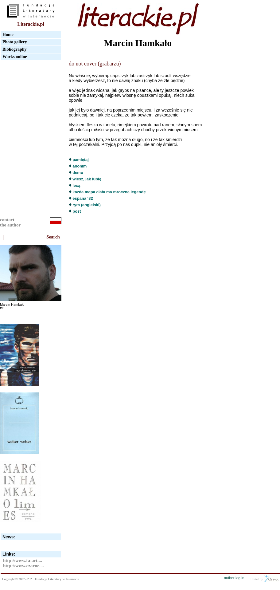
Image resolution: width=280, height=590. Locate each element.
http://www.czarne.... (23, 565)
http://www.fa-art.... (22, 560)
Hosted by (264, 578)
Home (8, 34)
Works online (14, 56)
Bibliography (14, 49)
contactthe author (10, 222)
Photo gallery (14, 42)
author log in (234, 578)
